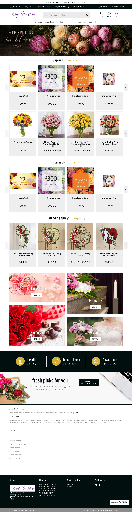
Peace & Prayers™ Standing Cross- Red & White (23, 254)
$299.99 (51, 261)
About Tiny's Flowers (17, 409)
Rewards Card (23, 96)
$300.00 (51, 104)
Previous (7, 87)
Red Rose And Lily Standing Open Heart (51, 254)
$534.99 (109, 150)
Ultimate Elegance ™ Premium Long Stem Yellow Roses (80, 144)
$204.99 (23, 261)
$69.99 (22, 104)
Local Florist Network (107, 510)
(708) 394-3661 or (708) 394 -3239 (23, 7)
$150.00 (109, 104)
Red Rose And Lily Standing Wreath (80, 254)
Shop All (71, 60)
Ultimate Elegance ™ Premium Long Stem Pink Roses (51, 144)
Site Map (118, 510)
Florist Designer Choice (51, 96)
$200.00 (80, 104)
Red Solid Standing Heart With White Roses (109, 254)
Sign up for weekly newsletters (89, 382)
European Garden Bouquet (23, 142)
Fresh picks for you (50, 383)
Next (126, 87)
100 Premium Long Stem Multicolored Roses (109, 143)
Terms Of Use (84, 510)
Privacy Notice (94, 510)
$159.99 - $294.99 (80, 150)
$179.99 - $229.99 (80, 261)
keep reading (75, 413)
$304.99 (109, 261)
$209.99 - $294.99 (51, 150)
